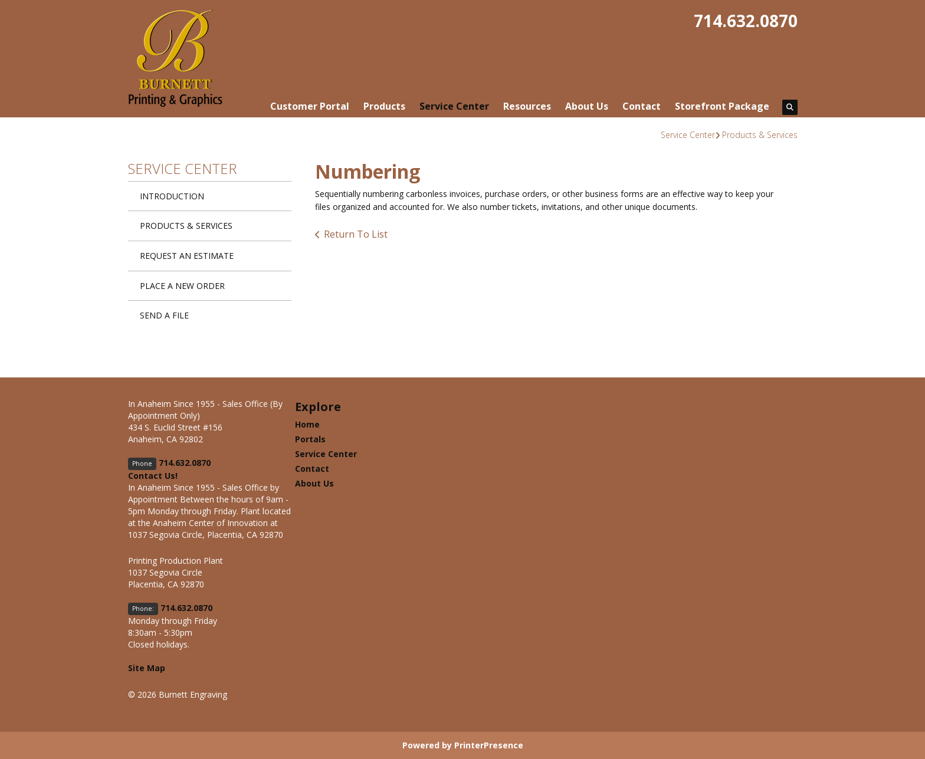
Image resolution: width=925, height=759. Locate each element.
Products (384, 106)
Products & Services (760, 134)
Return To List (356, 234)
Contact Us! (153, 475)
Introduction (172, 196)
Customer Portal (309, 106)
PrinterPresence (488, 745)
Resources (527, 106)
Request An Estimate (187, 255)
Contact (641, 106)
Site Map (146, 667)
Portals (310, 439)
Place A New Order (182, 285)
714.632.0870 (746, 20)
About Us (586, 106)
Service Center (454, 106)
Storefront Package (722, 106)
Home (307, 424)
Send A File (164, 315)
